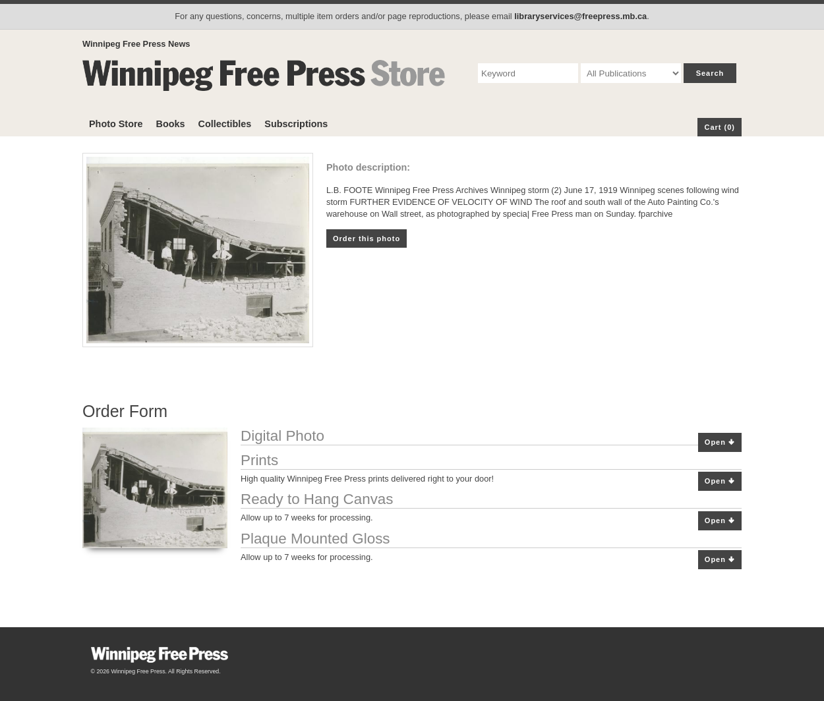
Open (720, 442)
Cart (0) (719, 127)
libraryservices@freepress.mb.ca (580, 16)
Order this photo (366, 238)
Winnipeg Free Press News (136, 44)
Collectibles (225, 124)
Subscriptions (296, 124)
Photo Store (116, 124)
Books (170, 124)
